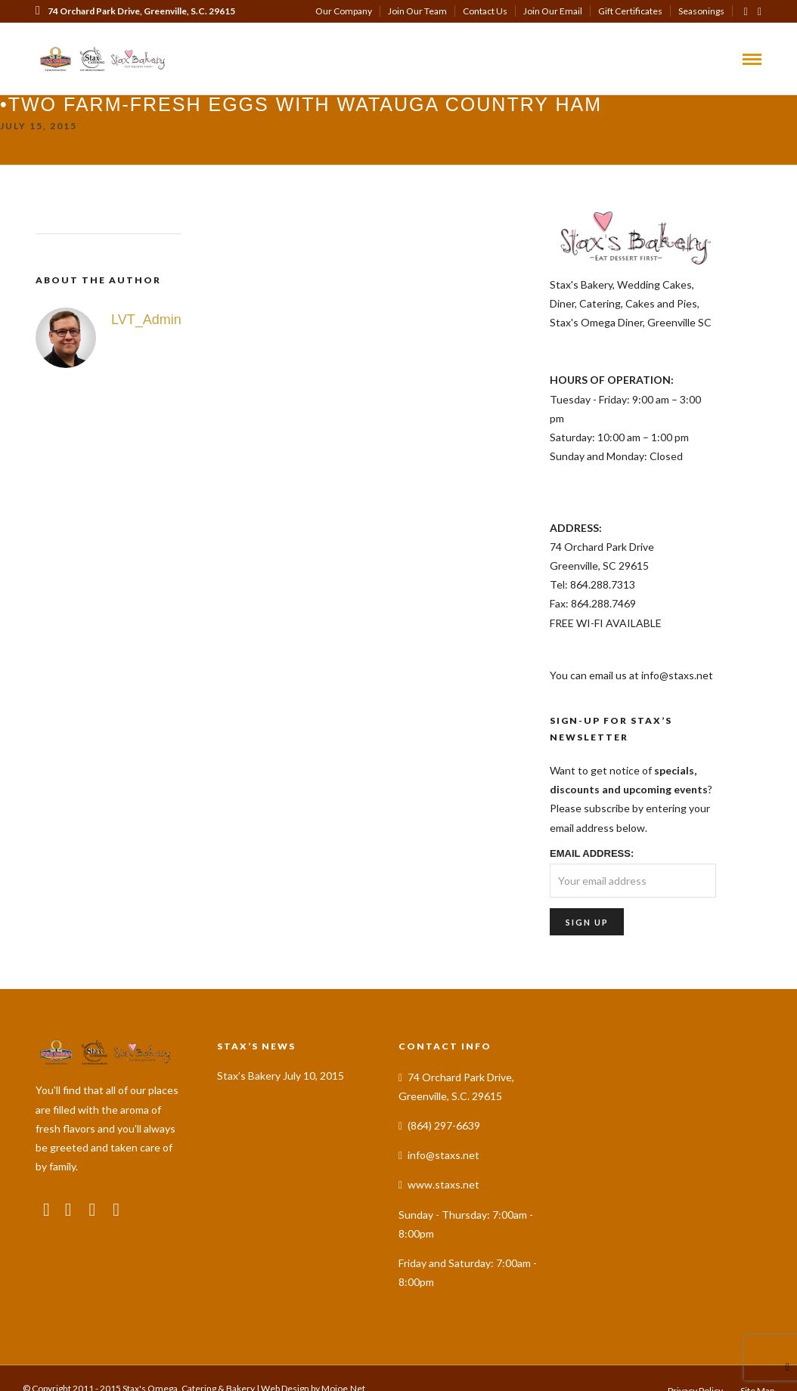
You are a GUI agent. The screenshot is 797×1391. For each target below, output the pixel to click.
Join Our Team (417, 11)
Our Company (343, 11)
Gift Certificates (630, 11)
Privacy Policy (695, 1379)
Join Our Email (552, 11)
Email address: (592, 841)
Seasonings (701, 11)
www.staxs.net (443, 1173)
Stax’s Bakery (249, 1063)
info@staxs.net (443, 1143)
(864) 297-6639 (74, 33)
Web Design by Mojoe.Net (313, 1377)
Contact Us (485, 11)
